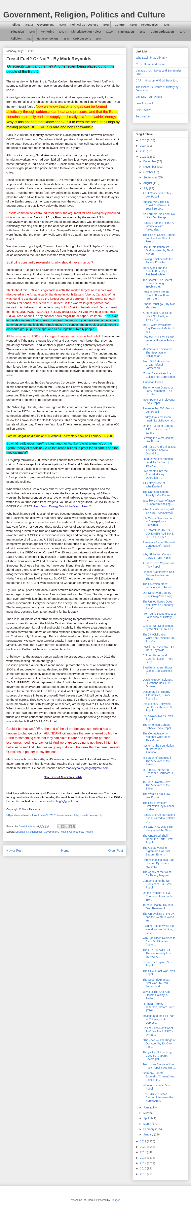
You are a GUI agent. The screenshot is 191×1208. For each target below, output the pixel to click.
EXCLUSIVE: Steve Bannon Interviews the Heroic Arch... (158, 1097)
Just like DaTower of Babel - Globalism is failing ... (159, 502)
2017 (143, 1163)
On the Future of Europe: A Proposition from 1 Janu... (158, 429)
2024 (143, 145)
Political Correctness (84, 24)
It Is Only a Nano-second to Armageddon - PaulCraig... (158, 522)
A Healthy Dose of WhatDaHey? (154, 484)
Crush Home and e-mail (150, 64)
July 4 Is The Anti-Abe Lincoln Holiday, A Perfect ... (156, 995)
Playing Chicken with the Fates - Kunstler (158, 261)
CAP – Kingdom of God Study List (157, 80)
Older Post (115, 850)
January (148, 1134)
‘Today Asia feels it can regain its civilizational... (159, 419)
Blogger (115, 1199)
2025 (143, 140)
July (146, 188)
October (148, 172)
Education (17, 31)
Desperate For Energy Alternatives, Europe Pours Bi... (157, 695)
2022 (143, 156)
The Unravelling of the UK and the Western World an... (158, 917)
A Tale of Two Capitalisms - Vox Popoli (158, 565)
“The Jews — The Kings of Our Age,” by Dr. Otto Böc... (159, 1043)
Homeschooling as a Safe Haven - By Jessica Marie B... (158, 863)
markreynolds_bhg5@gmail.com (87, 768)
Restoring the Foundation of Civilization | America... (158, 749)
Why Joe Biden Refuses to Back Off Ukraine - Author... (159, 941)
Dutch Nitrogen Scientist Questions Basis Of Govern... (157, 683)
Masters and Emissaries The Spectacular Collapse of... (157, 352)
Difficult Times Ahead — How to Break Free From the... (157, 295)
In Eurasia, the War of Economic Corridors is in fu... (158, 773)
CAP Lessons (82, 38)
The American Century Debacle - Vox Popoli (157, 726)
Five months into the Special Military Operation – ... (155, 474)
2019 (143, 1152)
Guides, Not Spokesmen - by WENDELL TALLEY (158, 627)
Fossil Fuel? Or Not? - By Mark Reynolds (158, 648)
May (146, 1112)
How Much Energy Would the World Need (61, 506)
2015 (143, 1174)
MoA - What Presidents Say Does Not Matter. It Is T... (158, 328)
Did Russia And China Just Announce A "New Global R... (159, 450)
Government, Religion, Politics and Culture (84, 14)
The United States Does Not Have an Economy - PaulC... (159, 605)
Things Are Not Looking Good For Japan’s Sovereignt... (157, 1056)
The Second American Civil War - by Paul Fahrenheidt (156, 983)
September (150, 177)
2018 (143, 1157)
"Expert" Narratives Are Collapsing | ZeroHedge (159, 375)
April (146, 1118)
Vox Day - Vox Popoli (149, 96)
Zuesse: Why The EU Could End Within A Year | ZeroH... (156, 205)
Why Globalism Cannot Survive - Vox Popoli (157, 556)
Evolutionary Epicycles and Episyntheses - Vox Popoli (159, 707)
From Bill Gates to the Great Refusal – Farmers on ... (156, 365)
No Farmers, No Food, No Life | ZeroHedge (159, 215)
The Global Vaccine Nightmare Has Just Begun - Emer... (156, 851)
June (146, 1107)
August (148, 183)
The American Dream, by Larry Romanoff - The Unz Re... (158, 391)
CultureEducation (162, 31)
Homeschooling (47, 38)
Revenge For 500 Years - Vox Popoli (158, 410)
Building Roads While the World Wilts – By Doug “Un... (158, 929)
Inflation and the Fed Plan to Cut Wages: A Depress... (158, 1019)
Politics (15, 24)
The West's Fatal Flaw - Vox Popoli (157, 795)
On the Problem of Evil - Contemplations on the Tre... (158, 896)
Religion (16, 38)
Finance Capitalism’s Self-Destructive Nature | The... (159, 575)
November (150, 166)
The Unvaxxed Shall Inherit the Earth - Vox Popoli (157, 839)
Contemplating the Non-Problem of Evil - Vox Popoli (157, 884)
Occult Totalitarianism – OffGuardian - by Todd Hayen (158, 250)
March (147, 1123)
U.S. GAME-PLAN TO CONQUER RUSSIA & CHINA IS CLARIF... (158, 534)
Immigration (126, 31)
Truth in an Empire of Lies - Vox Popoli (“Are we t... (159, 1066)
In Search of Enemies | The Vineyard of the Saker (157, 761)
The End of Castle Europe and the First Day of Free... (159, 238)
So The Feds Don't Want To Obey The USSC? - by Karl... (158, 1031)
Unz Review (143, 109)
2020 (143, 1146)
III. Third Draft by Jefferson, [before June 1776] (158, 1007)
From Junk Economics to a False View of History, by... (159, 617)
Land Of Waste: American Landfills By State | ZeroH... (158, 462)
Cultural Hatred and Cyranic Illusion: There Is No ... (158, 659)
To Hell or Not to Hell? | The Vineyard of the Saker (157, 785)
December (150, 161)
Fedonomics (149, 24)
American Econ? (153, 382)
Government (45, 24)
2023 (143, 151)
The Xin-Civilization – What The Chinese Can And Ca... (158, 638)
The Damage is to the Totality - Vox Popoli (156, 493)
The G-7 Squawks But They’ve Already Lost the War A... (157, 953)
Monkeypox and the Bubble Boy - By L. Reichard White (156, 271)
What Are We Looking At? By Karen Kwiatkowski (158, 511)
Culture (120, 24)
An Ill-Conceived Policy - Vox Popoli (158, 195)
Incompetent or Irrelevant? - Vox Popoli (159, 401)
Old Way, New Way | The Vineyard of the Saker (158, 828)
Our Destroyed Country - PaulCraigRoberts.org (158, 594)
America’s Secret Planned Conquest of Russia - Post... (159, 546)
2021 (143, 1141)
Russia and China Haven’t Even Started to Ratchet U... (159, 818)
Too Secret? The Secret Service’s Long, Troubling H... (157, 283)
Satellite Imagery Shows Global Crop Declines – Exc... (158, 671)
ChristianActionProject (86, 31)
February (149, 1129)
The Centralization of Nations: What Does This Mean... (157, 737)
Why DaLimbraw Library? (151, 57)
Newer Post (14, 850)
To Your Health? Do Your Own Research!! (158, 906)
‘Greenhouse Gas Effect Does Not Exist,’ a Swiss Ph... (157, 316)
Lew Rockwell (144, 103)
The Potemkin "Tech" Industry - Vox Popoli (157, 585)
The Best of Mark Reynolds (63, 777)
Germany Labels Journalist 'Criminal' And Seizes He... (159, 1076)
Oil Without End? (57, 436)
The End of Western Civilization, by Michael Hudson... (158, 806)
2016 (143, 1168)
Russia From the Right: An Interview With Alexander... (159, 226)
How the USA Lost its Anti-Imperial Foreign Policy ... (159, 340)
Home (65, 850)
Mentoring (47, 31)
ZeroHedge (143, 116)
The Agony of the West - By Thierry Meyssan (157, 873)
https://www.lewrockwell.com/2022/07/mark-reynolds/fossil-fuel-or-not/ (54, 815)
